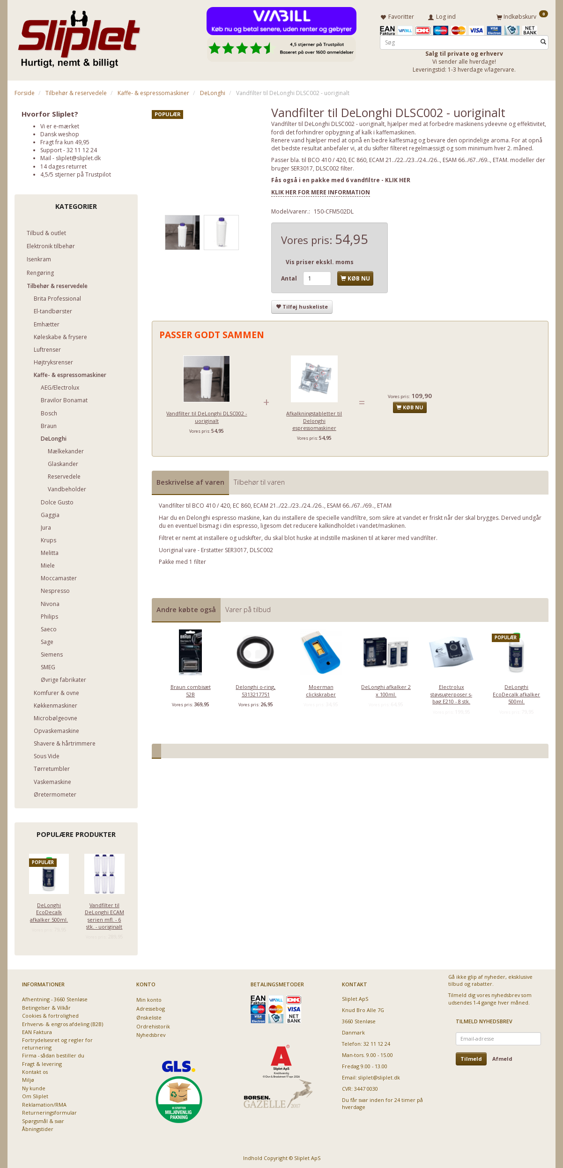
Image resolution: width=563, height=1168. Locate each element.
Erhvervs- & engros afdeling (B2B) (62, 1022)
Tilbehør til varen (259, 480)
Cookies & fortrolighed (50, 1014)
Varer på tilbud (248, 607)
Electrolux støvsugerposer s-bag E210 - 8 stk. (451, 692)
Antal (289, 277)
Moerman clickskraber (321, 689)
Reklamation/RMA (44, 1102)
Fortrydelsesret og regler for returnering (57, 1042)
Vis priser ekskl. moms (320, 261)
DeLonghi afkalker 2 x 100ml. (386, 689)
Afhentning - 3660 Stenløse (55, 997)
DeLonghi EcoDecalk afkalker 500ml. (49, 910)
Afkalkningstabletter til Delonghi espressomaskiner (314, 419)
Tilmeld (471, 1057)
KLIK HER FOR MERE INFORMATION (320, 190)
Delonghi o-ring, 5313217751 (255, 689)
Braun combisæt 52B (190, 689)
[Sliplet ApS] (79, 36)
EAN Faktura (37, 1030)
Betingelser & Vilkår (46, 1005)
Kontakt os (35, 1070)
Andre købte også (186, 607)
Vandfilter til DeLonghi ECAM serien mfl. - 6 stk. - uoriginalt (104, 914)
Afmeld (502, 1057)
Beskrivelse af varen (190, 480)
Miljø (28, 1078)
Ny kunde (33, 1086)
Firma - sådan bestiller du (53, 1053)
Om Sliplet (35, 1094)
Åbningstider (37, 1127)
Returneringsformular (49, 1111)
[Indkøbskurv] (522, 15)
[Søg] (543, 40)
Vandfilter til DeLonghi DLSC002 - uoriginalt (206, 415)
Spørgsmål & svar (43, 1119)
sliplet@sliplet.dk (78, 157)
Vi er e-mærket (59, 124)
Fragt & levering (42, 1061)
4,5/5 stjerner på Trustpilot (75, 173)
